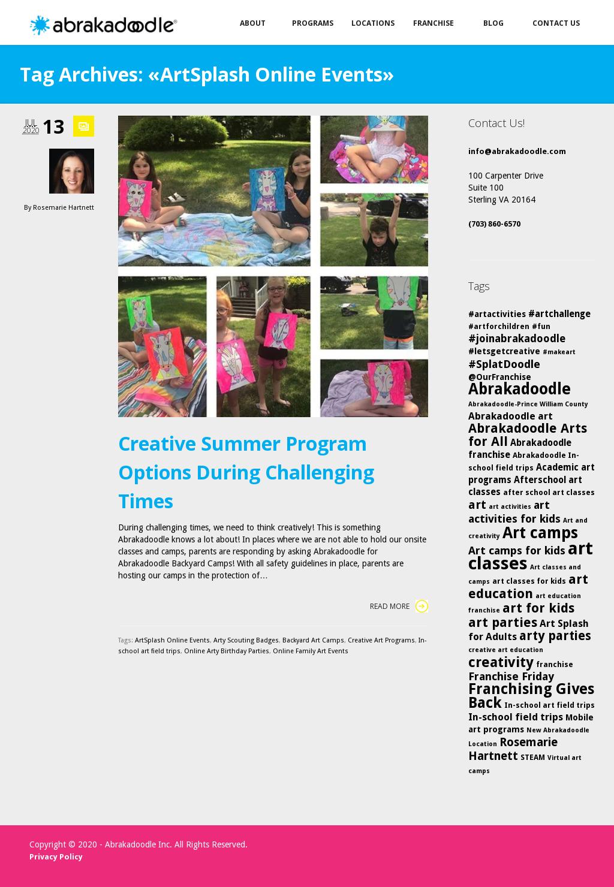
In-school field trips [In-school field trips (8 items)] (515, 717)
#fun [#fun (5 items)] (541, 326)
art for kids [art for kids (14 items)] (538, 608)
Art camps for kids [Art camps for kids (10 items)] (516, 550)
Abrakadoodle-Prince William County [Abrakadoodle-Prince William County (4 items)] (528, 404)
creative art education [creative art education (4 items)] (505, 650)
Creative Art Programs (381, 640)
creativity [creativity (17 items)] (501, 662)
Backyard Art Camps (313, 640)
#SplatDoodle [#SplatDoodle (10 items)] (504, 364)
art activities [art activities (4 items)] (510, 507)
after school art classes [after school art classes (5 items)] (549, 492)
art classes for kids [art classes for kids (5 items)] (529, 581)
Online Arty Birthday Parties (226, 651)
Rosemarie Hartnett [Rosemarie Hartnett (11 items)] (513, 749)
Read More (399, 606)
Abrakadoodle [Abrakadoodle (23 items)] (519, 389)
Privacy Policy (56, 856)
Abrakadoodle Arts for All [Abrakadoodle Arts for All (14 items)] (527, 435)
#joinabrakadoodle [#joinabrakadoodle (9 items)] (516, 339)
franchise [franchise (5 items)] (554, 664)
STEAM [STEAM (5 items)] (532, 757)
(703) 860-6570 (494, 223)
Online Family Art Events (310, 651)
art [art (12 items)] (477, 504)
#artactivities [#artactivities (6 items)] (497, 314)
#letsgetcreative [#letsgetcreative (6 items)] (504, 351)
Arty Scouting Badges (246, 640)
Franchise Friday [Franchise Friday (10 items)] (511, 676)
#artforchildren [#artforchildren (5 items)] (498, 326)
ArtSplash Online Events (172, 640)
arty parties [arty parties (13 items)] (555, 636)
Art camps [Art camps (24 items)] (540, 532)
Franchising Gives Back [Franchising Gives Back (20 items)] (531, 695)
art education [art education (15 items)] (528, 586)
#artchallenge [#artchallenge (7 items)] (559, 314)
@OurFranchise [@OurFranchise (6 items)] (499, 377)
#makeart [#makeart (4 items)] (559, 352)
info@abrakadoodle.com (517, 151)
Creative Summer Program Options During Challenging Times (246, 472)
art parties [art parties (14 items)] (502, 622)
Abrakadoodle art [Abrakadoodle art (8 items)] (510, 416)
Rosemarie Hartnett (63, 208)
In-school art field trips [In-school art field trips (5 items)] (549, 705)
